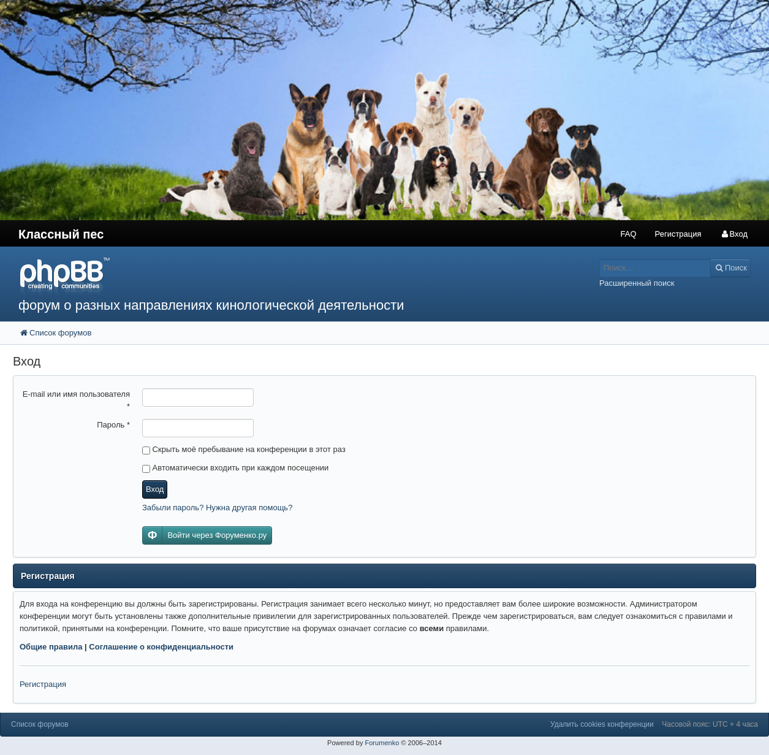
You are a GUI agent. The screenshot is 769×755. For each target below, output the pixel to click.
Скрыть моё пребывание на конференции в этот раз (244, 449)
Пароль (113, 424)
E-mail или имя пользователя (76, 400)
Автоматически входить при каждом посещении (235, 467)
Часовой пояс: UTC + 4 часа (710, 724)
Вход (155, 489)
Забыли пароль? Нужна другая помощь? (217, 507)
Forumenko (382, 742)
